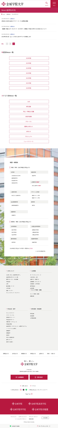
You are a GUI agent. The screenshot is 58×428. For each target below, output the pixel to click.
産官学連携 (29, 116)
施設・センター (9, 290)
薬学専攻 (14, 242)
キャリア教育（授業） (35, 294)
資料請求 (39, 377)
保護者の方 (24, 353)
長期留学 (8, 330)
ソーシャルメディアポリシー (21, 419)
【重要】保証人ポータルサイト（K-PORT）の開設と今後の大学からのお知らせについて (24, 29)
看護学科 (14, 215)
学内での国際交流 (10, 337)
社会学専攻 (14, 234)
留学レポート (9, 339)
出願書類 (19, 377)
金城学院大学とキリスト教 (12, 277)
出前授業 (32, 288)
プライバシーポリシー (33, 416)
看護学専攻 (34, 242)
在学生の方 (8, 14)
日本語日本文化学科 (16, 175)
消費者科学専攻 (35, 230)
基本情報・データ (10, 286)
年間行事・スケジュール (11, 321)
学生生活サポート (10, 319)
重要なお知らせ (28, 126)
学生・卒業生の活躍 (28, 111)
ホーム (4, 14)
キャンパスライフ (10, 313)
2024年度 (28, 68)
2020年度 (28, 88)
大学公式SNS (14, 389)
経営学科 (34, 175)
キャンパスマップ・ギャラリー (13, 292)
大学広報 (8, 288)
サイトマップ (13, 416)
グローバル (29, 121)
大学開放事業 (33, 318)
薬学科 (33, 205)
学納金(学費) (9, 324)
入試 (28, 101)
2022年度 (28, 78)
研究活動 (28, 106)
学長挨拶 (8, 281)
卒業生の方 (33, 353)
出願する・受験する (34, 279)
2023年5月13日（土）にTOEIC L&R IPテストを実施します (16, 36)
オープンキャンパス (34, 275)
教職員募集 (31, 419)
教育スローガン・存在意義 (12, 279)
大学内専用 (45, 417)
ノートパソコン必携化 (11, 328)
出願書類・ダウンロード (35, 281)
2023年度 (28, 73)
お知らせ (28, 131)
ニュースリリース (28, 141)
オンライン (42, 389)
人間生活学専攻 (35, 234)
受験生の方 (6, 353)
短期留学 (8, 333)
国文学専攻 (14, 230)
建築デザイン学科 (36, 195)
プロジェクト (28, 136)
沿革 (7, 284)
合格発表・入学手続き (35, 284)
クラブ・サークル (10, 315)
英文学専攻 (14, 232)
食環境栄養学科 (15, 205)
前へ (3, 43)
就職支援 (32, 296)
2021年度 (28, 83)
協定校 (7, 335)
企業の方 (41, 353)
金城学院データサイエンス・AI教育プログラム (16, 326)
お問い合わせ (24, 386)
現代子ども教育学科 (16, 195)
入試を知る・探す (34, 277)
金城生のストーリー (10, 317)
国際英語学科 (15, 178)
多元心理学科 (36, 185)
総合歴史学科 (15, 180)
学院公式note (32, 389)
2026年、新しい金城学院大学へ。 (13, 275)
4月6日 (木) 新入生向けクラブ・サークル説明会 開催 (15, 21)
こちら (31, 248)
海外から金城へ (9, 342)
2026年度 (28, 58)
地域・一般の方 (51, 353)
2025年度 (28, 63)
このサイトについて (22, 416)
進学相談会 (32, 286)
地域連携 (32, 316)
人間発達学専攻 (35, 232)
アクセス (33, 386)
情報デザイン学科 (36, 198)
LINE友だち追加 (14, 426)
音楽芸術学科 (15, 183)
